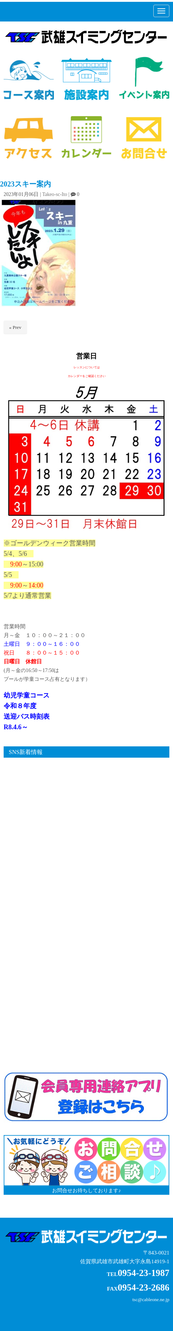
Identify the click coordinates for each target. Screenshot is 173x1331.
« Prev (15, 327)
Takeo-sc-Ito (54, 194)
